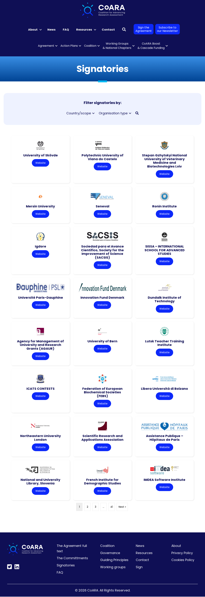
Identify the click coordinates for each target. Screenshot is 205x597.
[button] (41, 29)
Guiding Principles (114, 560)
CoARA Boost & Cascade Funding (151, 46)
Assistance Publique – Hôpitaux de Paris (164, 438)
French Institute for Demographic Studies (102, 482)
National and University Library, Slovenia (40, 482)
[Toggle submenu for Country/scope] (93, 113)
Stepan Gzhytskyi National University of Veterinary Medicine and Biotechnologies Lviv (164, 161)
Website (40, 163)
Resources (84, 30)
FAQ (66, 30)
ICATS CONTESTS (40, 389)
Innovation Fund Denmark (102, 297)
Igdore (40, 246)
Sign (139, 567)
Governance (110, 553)
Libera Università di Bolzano (164, 389)
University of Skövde (40, 155)
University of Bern (102, 341)
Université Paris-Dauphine (40, 297)
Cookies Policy (182, 560)
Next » (122, 507)
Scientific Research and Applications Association (102, 438)
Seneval (102, 206)
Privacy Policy (182, 553)
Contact (108, 30)
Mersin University (40, 206)
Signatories (66, 565)
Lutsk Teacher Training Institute (164, 343)
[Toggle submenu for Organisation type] (130, 113)
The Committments (72, 558)
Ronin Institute (164, 206)
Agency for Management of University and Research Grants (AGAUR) (40, 345)
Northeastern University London (40, 438)
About (33, 30)
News (51, 30)
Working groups (113, 567)
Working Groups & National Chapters (117, 46)
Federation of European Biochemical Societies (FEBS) (102, 392)
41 (111, 507)
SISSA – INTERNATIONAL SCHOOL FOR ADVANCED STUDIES (165, 250)
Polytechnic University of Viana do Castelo (102, 157)
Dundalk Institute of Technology (164, 299)
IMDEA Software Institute (164, 480)
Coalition (90, 46)
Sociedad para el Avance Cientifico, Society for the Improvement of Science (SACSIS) (102, 252)
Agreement (46, 46)
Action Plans (69, 46)
